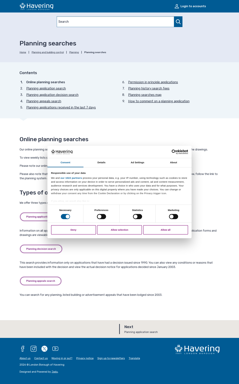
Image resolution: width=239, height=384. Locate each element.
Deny (73, 229)
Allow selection (119, 229)
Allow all (165, 229)
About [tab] (173, 162)
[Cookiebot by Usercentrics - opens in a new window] (174, 152)
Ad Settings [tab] (137, 162)
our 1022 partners (71, 178)
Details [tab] (102, 162)
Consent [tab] (65, 162)
